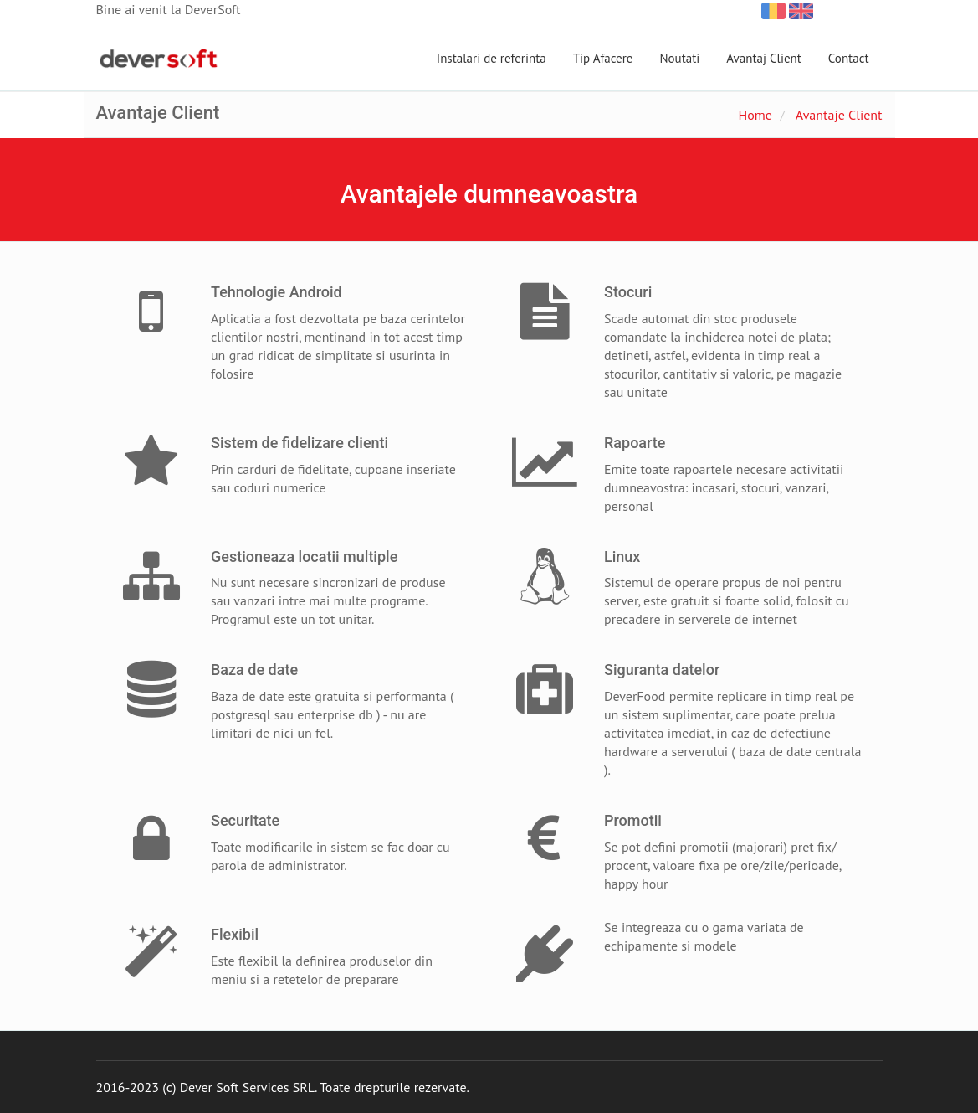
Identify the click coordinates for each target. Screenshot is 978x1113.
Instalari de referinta (491, 58)
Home (754, 114)
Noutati (679, 58)
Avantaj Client (763, 58)
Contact (848, 58)
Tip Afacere (603, 58)
